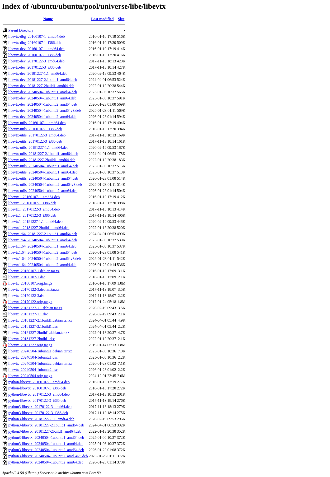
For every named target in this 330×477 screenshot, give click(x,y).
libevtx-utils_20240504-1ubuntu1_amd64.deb (43, 166)
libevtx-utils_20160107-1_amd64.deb (37, 123)
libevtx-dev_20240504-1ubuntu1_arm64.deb (42, 98)
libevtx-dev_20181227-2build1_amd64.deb (41, 86)
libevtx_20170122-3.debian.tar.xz (34, 289)
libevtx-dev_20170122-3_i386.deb (34, 67)
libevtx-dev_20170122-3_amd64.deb (36, 61)
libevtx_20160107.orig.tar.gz (30, 283)
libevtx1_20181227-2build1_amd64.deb (38, 228)
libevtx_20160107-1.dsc (26, 277)
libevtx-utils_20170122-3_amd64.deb (37, 135)
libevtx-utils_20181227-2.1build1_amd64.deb (43, 154)
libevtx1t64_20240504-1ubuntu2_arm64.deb (42, 265)
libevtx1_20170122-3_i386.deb (32, 215)
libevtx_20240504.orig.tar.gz (30, 376)
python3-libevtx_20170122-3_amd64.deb (39, 407)
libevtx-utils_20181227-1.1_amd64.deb (38, 147)
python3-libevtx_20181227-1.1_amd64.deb (41, 419)
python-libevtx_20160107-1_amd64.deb (39, 382)
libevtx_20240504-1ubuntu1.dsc (33, 357)
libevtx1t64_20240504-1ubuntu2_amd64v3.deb (44, 259)
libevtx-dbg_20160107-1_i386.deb (34, 43)
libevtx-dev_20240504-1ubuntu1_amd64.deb (42, 92)
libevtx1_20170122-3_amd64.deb (34, 209)
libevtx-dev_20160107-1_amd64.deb (36, 49)
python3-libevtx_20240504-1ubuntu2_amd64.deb (46, 450)
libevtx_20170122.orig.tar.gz (30, 302)
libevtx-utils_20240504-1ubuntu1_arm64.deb (42, 172)
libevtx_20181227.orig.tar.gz (30, 345)
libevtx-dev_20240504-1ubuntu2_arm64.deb (42, 117)
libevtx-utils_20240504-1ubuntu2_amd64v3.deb (45, 184)
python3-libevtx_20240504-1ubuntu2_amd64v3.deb (48, 456)
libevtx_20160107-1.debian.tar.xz (34, 271)
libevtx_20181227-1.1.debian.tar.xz (35, 308)
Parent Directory (20, 30)
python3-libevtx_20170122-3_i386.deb (38, 413)
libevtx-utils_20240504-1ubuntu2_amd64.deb (43, 178)
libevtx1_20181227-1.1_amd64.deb (35, 222)
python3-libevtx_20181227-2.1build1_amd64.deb (46, 425)
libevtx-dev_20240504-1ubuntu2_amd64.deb (42, 104)
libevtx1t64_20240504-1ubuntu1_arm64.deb (42, 246)
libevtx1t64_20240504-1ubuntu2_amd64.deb (42, 252)
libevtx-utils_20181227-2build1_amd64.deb (41, 160)
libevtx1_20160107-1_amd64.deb (34, 197)
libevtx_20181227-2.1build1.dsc (33, 326)
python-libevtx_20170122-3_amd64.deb (39, 394)
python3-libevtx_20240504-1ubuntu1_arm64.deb (45, 444)
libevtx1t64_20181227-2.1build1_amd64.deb (42, 234)
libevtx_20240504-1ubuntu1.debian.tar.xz (40, 351)
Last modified (102, 19)
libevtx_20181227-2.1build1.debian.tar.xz (40, 320)
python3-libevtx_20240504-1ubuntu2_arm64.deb (45, 462)
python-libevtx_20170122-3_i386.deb (37, 400)
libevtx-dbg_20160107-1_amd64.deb (36, 36)
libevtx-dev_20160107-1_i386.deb (34, 55)
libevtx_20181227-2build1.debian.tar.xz (38, 333)
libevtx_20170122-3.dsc (26, 296)
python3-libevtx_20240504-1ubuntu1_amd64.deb (46, 437)
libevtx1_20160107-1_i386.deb (32, 203)
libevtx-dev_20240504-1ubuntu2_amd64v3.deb (44, 110)
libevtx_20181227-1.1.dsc (28, 314)
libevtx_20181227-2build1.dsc (31, 339)
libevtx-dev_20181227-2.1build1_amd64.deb (42, 80)
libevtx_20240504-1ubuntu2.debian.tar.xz (40, 363)
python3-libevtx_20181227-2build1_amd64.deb (44, 431)
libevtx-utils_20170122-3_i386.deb (35, 141)
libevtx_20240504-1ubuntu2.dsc (33, 370)
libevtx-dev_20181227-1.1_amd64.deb (37, 73)
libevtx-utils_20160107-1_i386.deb (35, 129)
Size (121, 19)
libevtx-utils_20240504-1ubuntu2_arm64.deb (42, 191)
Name (48, 19)
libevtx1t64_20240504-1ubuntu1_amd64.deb (42, 240)
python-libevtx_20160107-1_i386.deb (37, 388)
